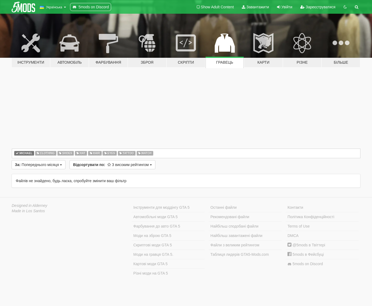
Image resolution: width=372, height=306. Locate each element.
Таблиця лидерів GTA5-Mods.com (239, 254)
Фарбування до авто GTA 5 (156, 226)
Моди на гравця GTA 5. (153, 254)
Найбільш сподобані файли (234, 226)
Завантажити (255, 7)
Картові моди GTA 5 (150, 264)
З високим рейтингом (112, 165)
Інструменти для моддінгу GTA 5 (161, 207)
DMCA (292, 235)
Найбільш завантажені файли (236, 235)
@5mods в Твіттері (306, 245)
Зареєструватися (317, 7)
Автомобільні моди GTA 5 (155, 217)
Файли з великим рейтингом (234, 245)
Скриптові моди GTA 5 (152, 245)
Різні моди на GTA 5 (150, 273)
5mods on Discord (305, 264)
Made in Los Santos (28, 211)
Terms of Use (298, 226)
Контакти (295, 207)
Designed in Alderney (30, 205)
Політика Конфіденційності (310, 217)
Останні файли (223, 207)
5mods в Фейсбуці (305, 254)
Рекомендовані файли (229, 217)
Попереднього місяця (38, 165)
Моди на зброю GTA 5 (152, 235)
